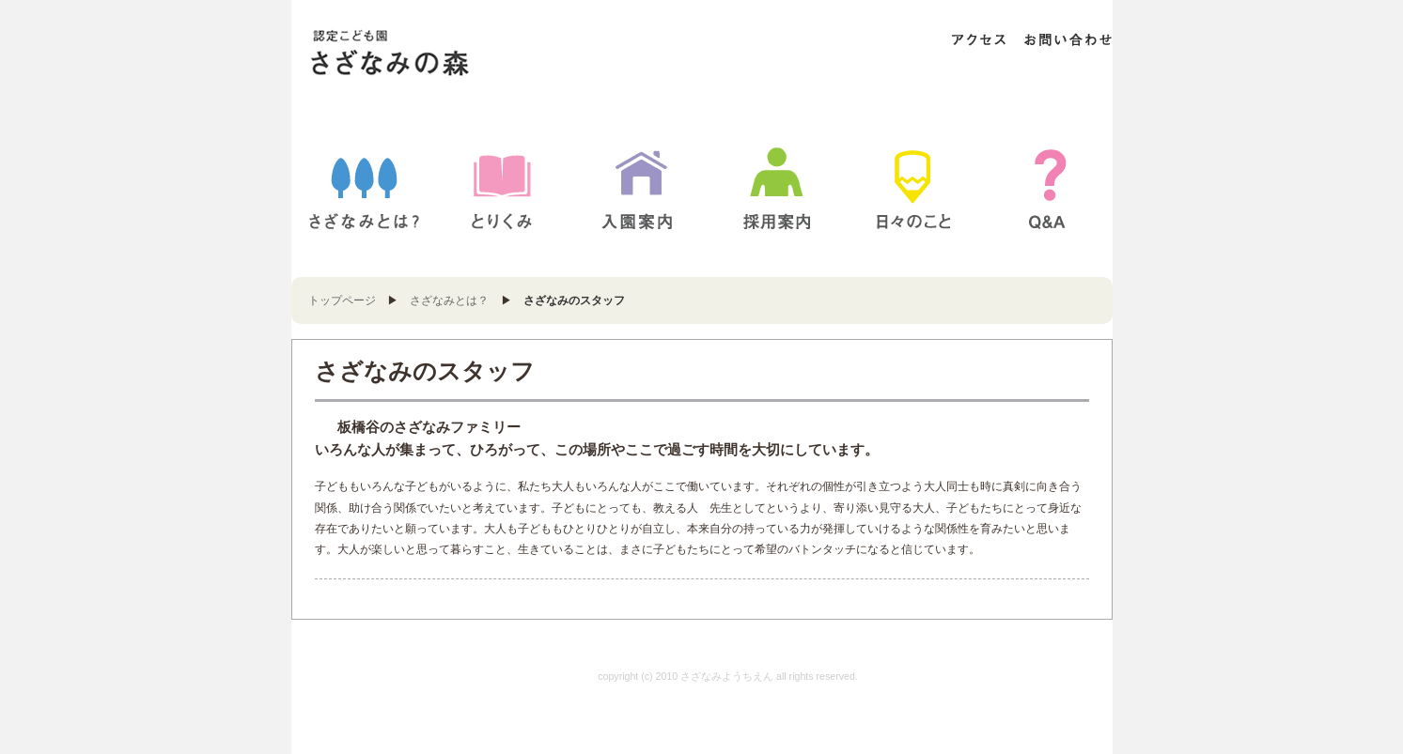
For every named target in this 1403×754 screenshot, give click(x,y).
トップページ (342, 300)
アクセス (978, 39)
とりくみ (502, 188)
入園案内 (637, 188)
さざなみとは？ (364, 188)
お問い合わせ (1067, 39)
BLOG (913, 188)
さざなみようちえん (426, 54)
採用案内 (777, 188)
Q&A (1050, 188)
